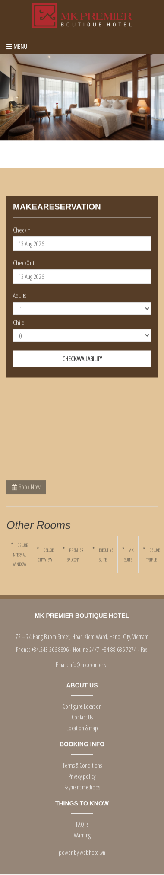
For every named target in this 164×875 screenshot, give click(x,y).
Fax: (144, 649)
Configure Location (82, 705)
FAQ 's (82, 823)
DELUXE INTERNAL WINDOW (20, 555)
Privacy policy (82, 775)
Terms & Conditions (82, 764)
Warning (82, 834)
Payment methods (82, 786)
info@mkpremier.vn (88, 664)
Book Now (26, 486)
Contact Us (82, 716)
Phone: (23, 649)
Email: (62, 664)
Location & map (82, 727)
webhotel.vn (92, 851)
